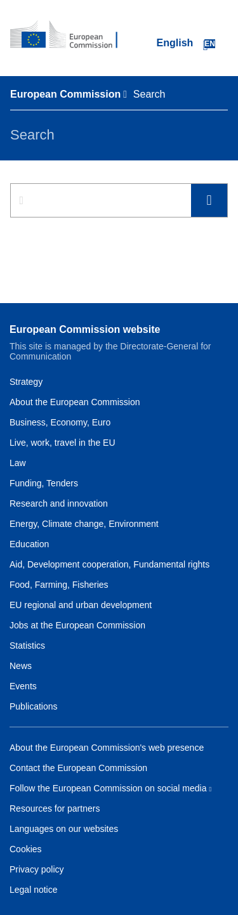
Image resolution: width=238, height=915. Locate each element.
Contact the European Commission (78, 768)
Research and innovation (59, 503)
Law (18, 463)
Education (29, 544)
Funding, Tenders (44, 483)
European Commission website (85, 329)
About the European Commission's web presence (107, 748)
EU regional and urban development (81, 605)
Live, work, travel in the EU (63, 443)
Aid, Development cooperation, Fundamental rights (109, 564)
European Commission (65, 94)
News (21, 666)
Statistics (27, 645)
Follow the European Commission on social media (108, 788)
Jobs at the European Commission (77, 625)
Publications (34, 706)
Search (209, 200)
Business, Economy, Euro (60, 422)
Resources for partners (55, 808)
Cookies (26, 849)
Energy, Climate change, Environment (84, 524)
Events (23, 686)
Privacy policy (37, 869)
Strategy (26, 382)
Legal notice (34, 890)
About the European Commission (75, 402)
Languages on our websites (64, 829)
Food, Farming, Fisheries (59, 585)
